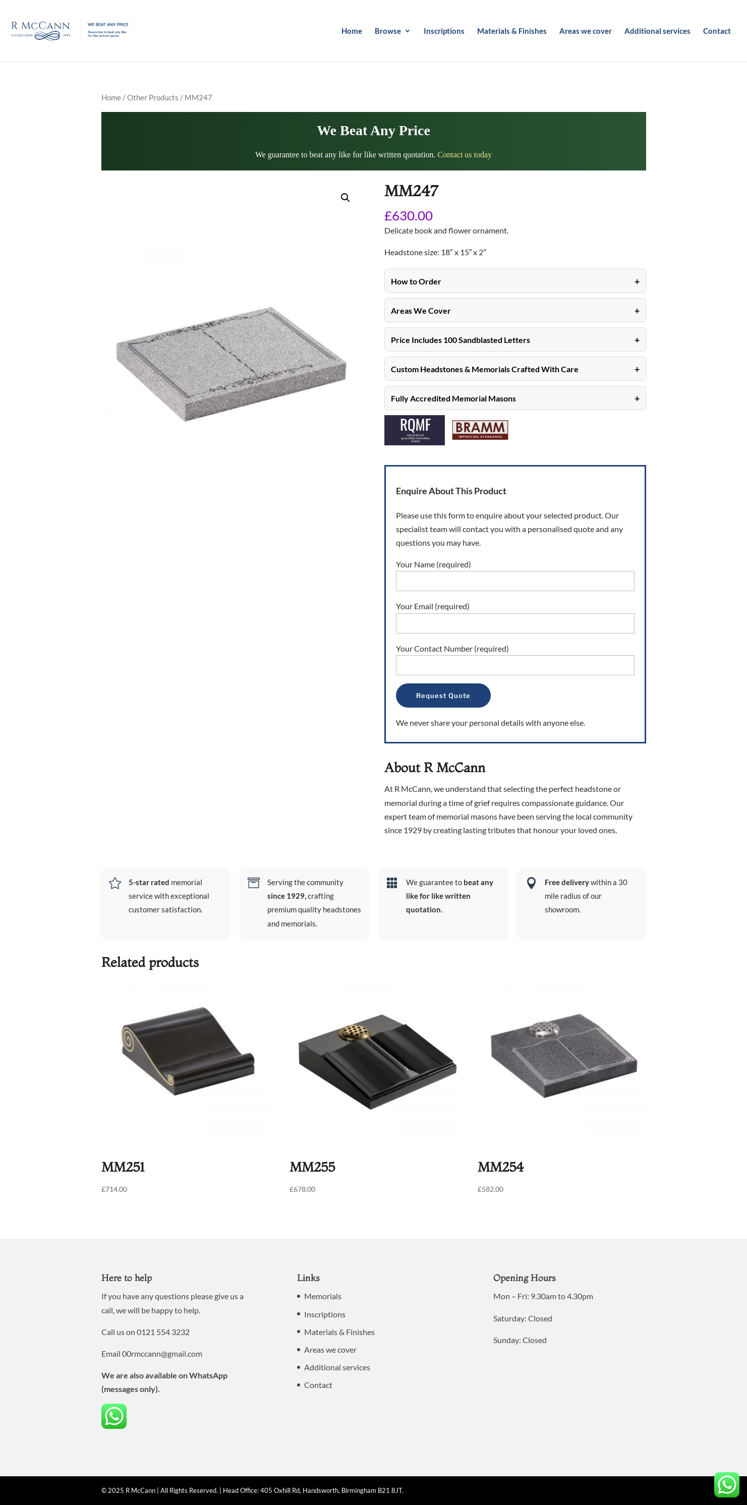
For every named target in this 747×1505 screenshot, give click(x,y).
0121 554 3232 (163, 1332)
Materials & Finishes (512, 31)
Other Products (153, 97)
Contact (717, 31)
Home (351, 31)
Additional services (657, 31)
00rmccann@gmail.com (162, 1353)
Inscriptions (444, 31)
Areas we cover (585, 31)
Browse (388, 31)
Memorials (322, 1296)
